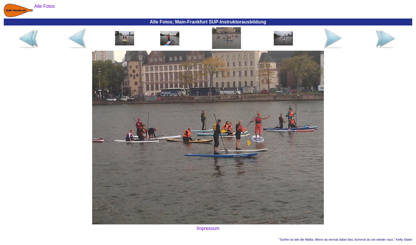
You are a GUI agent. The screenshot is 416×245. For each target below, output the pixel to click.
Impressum (207, 228)
